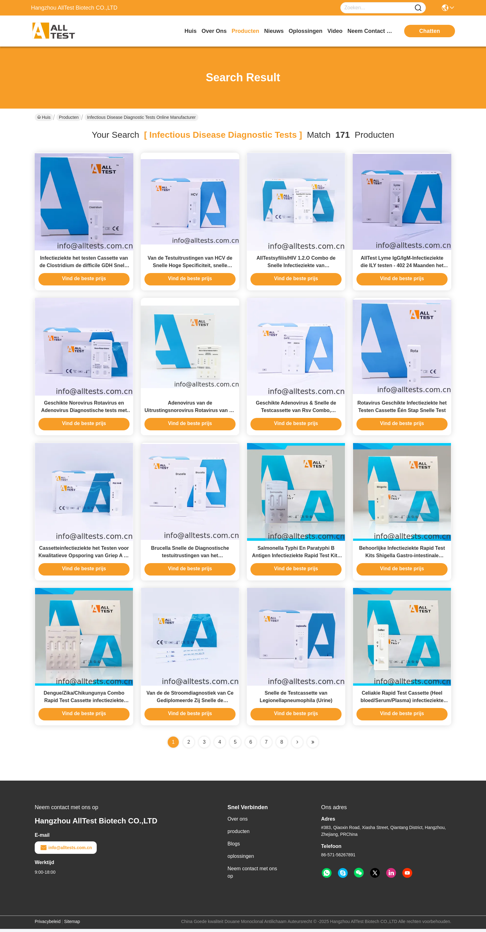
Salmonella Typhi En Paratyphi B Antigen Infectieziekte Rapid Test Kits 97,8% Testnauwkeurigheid (296, 558)
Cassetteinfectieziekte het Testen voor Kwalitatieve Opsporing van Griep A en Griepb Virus (84, 558)
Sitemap (72, 924)
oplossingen (305, 31)
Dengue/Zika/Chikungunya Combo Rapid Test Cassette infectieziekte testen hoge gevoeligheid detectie (84, 703)
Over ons (238, 822)
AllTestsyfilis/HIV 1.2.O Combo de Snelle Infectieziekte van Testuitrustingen (296, 266)
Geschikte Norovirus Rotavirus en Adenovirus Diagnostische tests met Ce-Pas (84, 412)
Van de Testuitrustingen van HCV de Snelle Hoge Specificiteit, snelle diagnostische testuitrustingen (190, 266)
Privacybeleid (47, 924)
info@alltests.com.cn (66, 850)
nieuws (274, 31)
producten (245, 31)
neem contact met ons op (370, 31)
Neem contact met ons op (252, 875)
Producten (69, 117)
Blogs (234, 846)
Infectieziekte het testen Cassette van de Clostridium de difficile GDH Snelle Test (83, 266)
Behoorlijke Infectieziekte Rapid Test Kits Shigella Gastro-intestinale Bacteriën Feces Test (402, 558)
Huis (190, 31)
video (334, 31)
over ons (214, 31)
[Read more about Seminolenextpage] (297, 745)
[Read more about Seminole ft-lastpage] (312, 745)
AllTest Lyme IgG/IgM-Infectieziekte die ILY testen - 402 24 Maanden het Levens (402, 266)
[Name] (418, 8)
